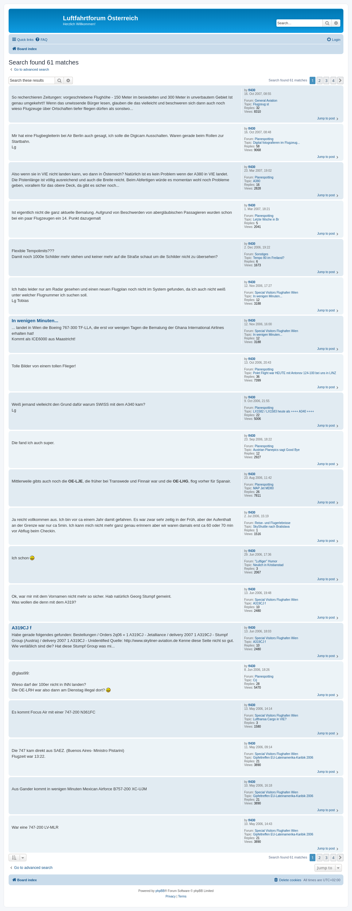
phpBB (160, 891)
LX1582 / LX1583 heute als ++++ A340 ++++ (283, 411)
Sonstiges (261, 254)
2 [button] (320, 80)
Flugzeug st (261, 104)
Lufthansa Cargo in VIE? (270, 719)
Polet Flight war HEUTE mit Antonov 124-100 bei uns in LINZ (294, 373)
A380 (256, 181)
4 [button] (333, 80)
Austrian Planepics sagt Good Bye (276, 450)
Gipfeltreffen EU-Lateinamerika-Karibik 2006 (283, 757)
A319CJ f (259, 603)
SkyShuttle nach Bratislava (271, 526)
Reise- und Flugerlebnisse (272, 523)
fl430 (251, 90)
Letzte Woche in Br (266, 219)
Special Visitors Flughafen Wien (276, 292)
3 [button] (326, 80)
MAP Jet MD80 (263, 488)
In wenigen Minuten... (267, 296)
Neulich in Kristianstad (268, 565)
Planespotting (264, 139)
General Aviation (266, 100)
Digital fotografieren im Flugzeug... (276, 142)
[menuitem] (41, 39)
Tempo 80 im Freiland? (268, 258)
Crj (255, 680)
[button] (340, 80)
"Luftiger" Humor (266, 561)
